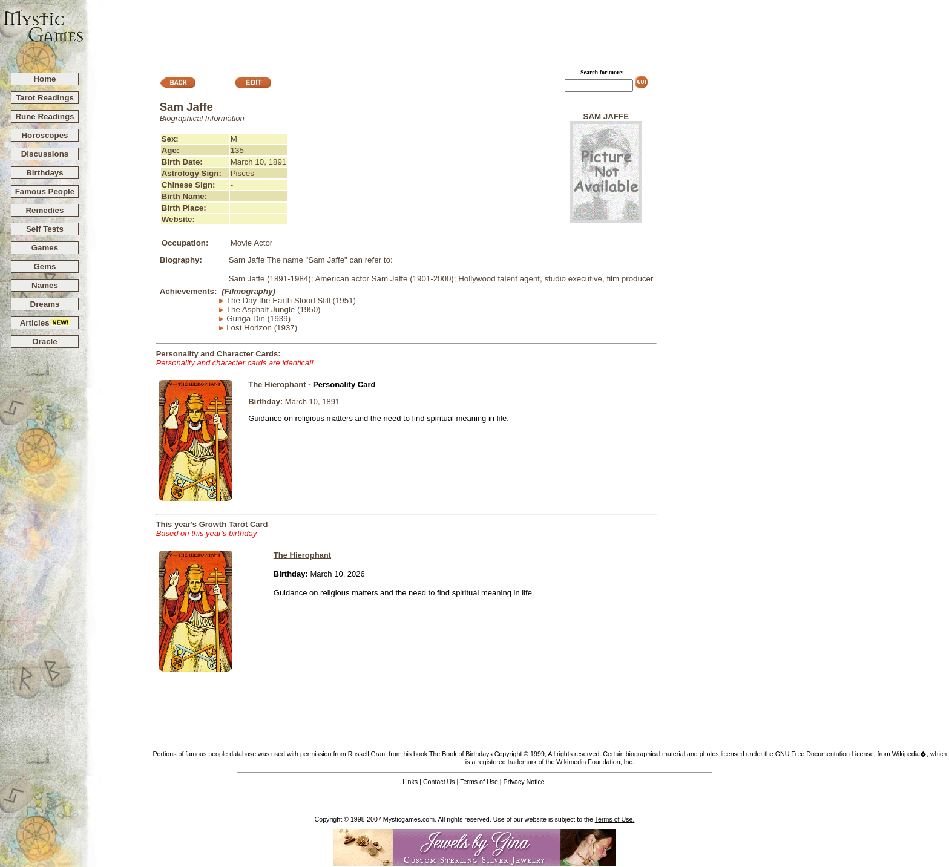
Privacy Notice (524, 781)
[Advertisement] (517, 31)
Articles (45, 322)
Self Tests (45, 229)
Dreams (45, 304)
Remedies (44, 210)
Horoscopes (44, 135)
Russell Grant (367, 753)
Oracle (44, 341)
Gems (44, 266)
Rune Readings (44, 116)
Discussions (45, 154)
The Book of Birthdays (461, 753)
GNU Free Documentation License (824, 753)
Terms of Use (479, 781)
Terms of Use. (615, 819)
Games (44, 247)
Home (44, 78)
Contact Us (439, 781)
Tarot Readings (45, 97)
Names (44, 285)
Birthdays (44, 172)
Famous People (45, 191)
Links (410, 781)
